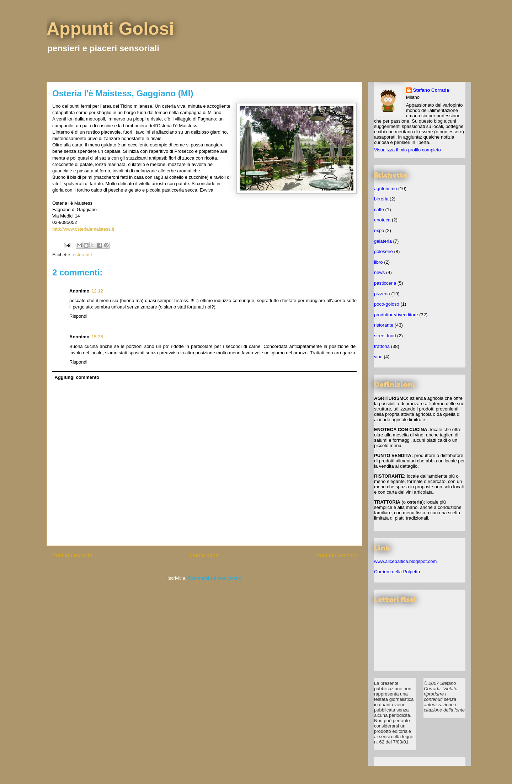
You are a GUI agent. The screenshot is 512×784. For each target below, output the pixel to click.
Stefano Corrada (431, 90)
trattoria (382, 346)
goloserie (383, 251)
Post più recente (72, 555)
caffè (379, 209)
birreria (381, 199)
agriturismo (385, 188)
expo (379, 230)
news (379, 272)
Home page (204, 555)
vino (378, 356)
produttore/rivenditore (396, 314)
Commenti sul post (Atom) (214, 578)
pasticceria (385, 283)
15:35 (97, 336)
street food (385, 335)
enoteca (382, 219)
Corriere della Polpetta (397, 571)
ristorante (82, 254)
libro (378, 262)
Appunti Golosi (110, 29)
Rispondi (78, 316)
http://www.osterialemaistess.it (83, 229)
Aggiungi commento (77, 377)
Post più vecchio (336, 555)
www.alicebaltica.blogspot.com (405, 561)
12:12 (97, 291)
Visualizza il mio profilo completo (407, 149)
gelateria (383, 241)
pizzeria (382, 293)
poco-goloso (386, 304)
